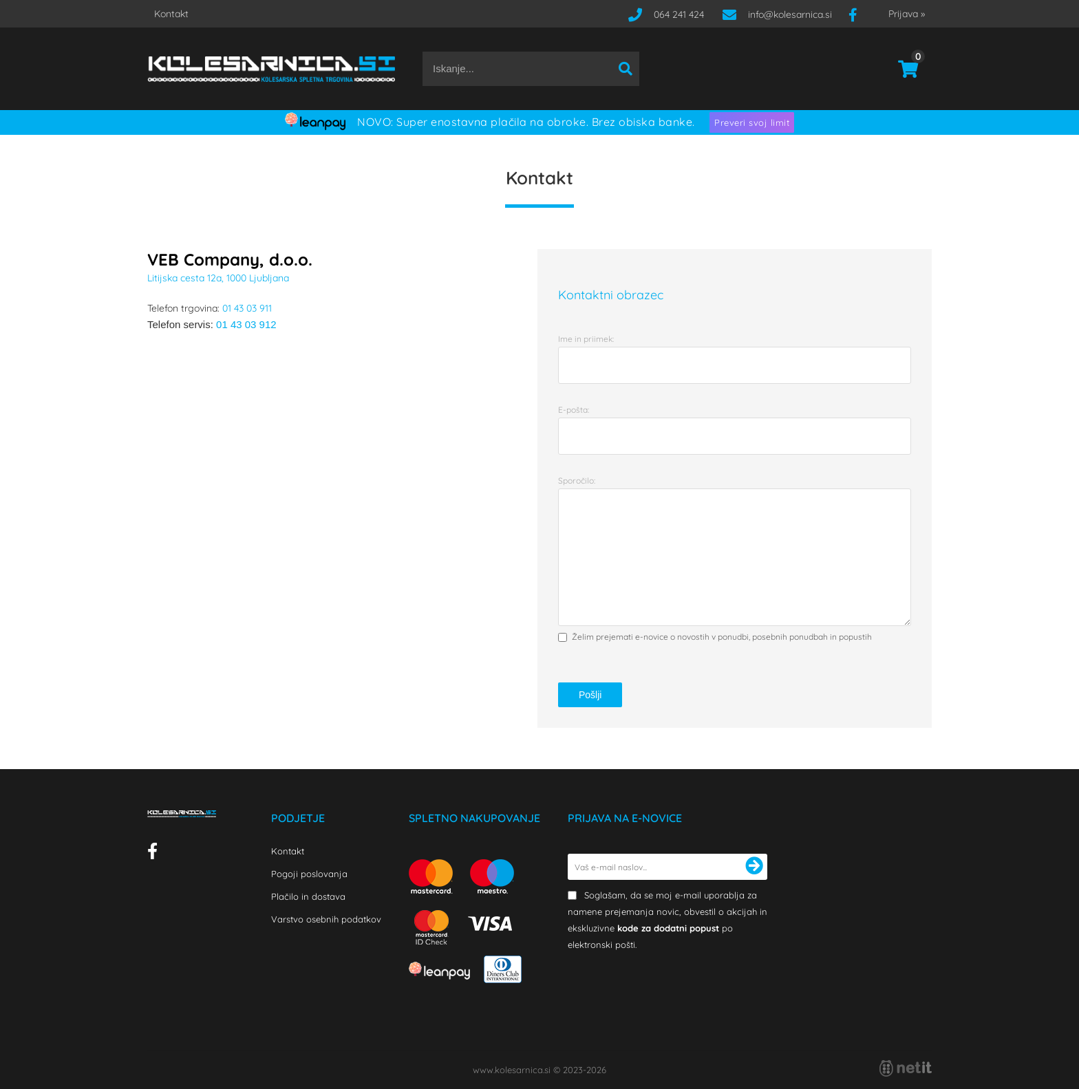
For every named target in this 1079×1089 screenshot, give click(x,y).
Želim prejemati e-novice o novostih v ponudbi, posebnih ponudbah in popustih (722, 637)
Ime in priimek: (586, 339)
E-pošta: (573, 410)
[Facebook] (858, 14)
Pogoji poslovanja (309, 873)
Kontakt (171, 14)
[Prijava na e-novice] (754, 867)
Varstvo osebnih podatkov (326, 919)
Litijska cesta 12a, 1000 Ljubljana (218, 278)
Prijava (906, 14)
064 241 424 (679, 14)
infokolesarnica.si (790, 14)
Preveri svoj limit (751, 122)
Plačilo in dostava (308, 896)
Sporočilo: (576, 480)
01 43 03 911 (247, 308)
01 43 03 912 (246, 324)
